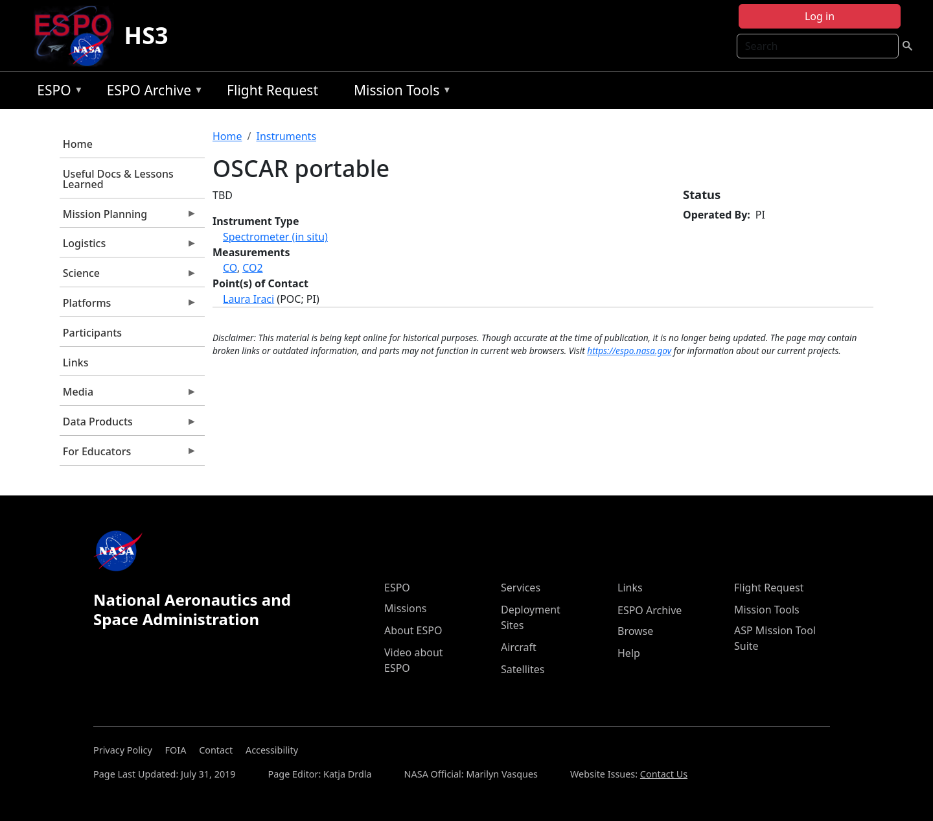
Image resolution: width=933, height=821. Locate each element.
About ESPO (413, 630)
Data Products (128, 424)
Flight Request (272, 90)
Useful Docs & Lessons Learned (118, 179)
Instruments (286, 136)
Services (520, 587)
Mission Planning (128, 217)
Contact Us (663, 774)
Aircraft (518, 647)
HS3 (146, 35)
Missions (405, 608)
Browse (635, 631)
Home (78, 144)
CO (230, 268)
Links (76, 362)
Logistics (128, 246)
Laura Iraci (248, 299)
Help (628, 653)
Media (128, 395)
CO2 (252, 268)
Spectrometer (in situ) (275, 237)
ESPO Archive (151, 92)
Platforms (128, 306)
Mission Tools (399, 92)
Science (128, 276)
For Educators (128, 454)
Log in (820, 16)
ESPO (56, 92)
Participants (92, 333)
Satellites (522, 669)
